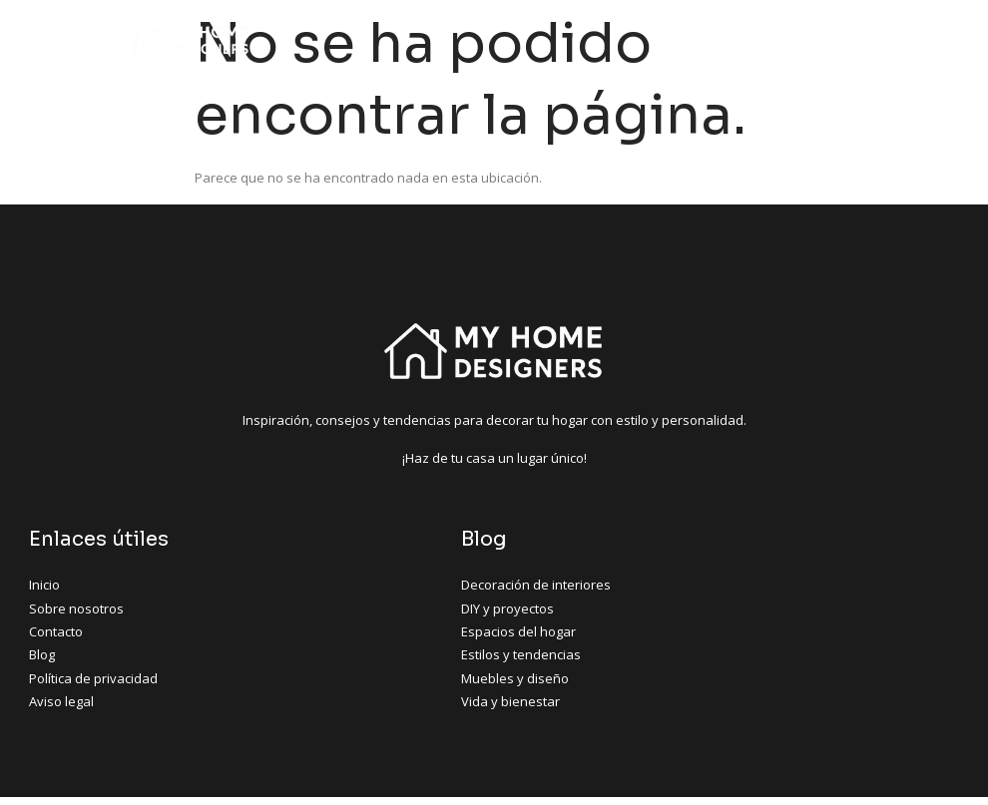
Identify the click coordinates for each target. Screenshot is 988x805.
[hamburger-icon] (843, 40)
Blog (405, 540)
